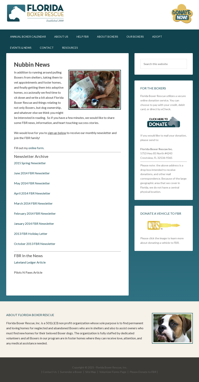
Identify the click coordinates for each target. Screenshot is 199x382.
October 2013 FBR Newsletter (34, 243)
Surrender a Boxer (71, 371)
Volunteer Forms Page (112, 371)
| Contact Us (49, 371)
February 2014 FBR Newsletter (35, 213)
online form (36, 148)
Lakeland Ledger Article (30, 262)
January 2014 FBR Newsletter (34, 223)
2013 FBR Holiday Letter (30, 233)
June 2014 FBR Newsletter (32, 173)
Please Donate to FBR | (144, 371)
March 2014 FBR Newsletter (33, 203)
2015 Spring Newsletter (30, 163)
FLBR (39, 13)
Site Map (90, 371)
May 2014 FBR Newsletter (32, 183)
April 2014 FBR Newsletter (32, 193)
